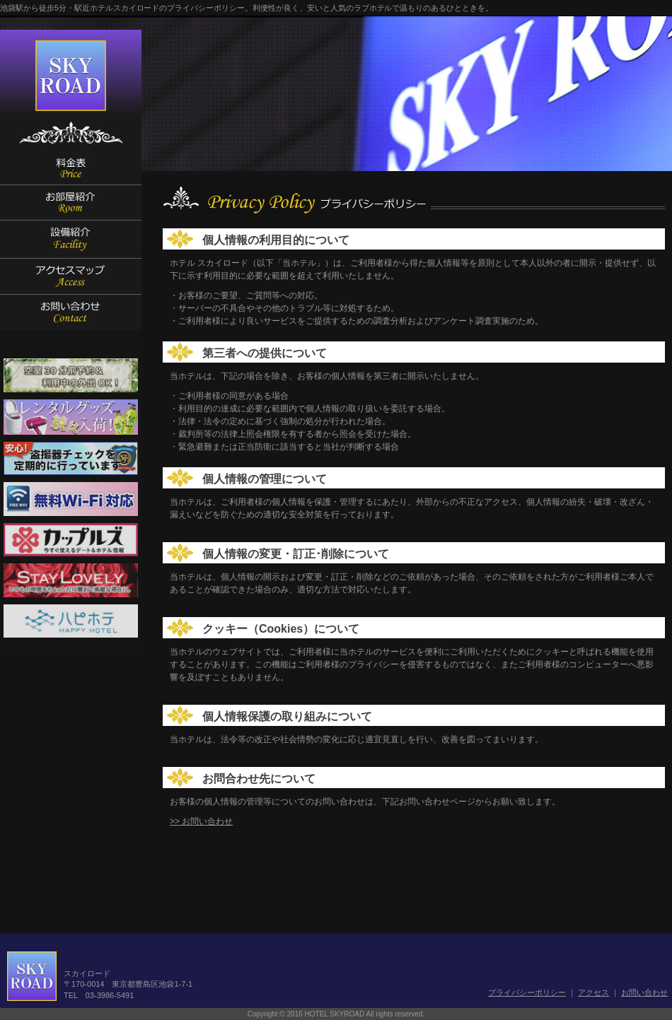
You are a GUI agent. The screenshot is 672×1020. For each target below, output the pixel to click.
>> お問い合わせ (201, 821)
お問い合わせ (644, 992)
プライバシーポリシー (527, 992)
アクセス (593, 992)
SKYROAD (71, 76)
